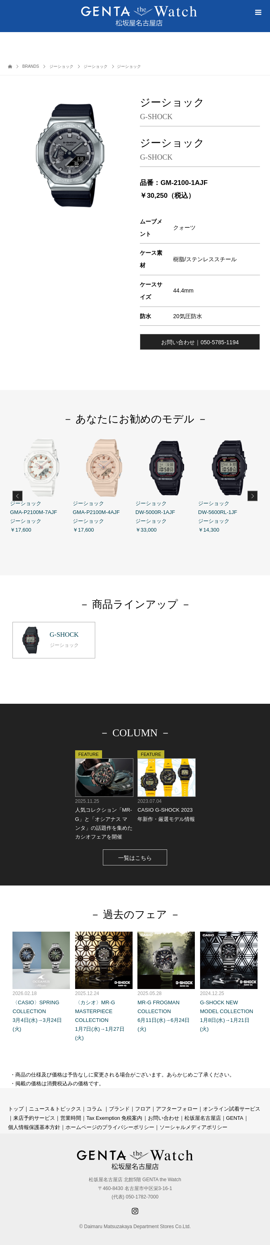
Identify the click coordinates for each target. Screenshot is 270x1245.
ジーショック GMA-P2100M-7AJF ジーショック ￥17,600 (41, 485)
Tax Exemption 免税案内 (114, 1117)
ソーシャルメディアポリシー (193, 1126)
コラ (91, 1108)
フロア (143, 1108)
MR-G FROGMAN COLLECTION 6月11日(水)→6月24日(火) (166, 980)
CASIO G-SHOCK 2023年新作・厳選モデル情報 (166, 785)
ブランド (119, 1108)
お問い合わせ (163, 1117)
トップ (16, 1108)
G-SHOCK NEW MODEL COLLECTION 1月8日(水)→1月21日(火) (229, 980)
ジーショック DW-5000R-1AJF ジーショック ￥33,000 (166, 485)
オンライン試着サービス (231, 1108)
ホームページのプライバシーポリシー (109, 1126)
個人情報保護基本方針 (34, 1126)
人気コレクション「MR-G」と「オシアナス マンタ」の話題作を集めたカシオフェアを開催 (104, 794)
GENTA (234, 1117)
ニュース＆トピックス (55, 1108)
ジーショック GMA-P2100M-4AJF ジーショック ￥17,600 (104, 485)
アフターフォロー (177, 1108)
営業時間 (70, 1117)
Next (253, 496)
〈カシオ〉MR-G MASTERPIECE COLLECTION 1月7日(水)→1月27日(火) (104, 985)
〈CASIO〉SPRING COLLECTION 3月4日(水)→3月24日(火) (41, 980)
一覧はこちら (135, 856)
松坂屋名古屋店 (202, 1117)
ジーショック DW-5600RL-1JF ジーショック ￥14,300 (229, 485)
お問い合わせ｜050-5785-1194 (200, 342)
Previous (17, 496)
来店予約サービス (34, 1117)
